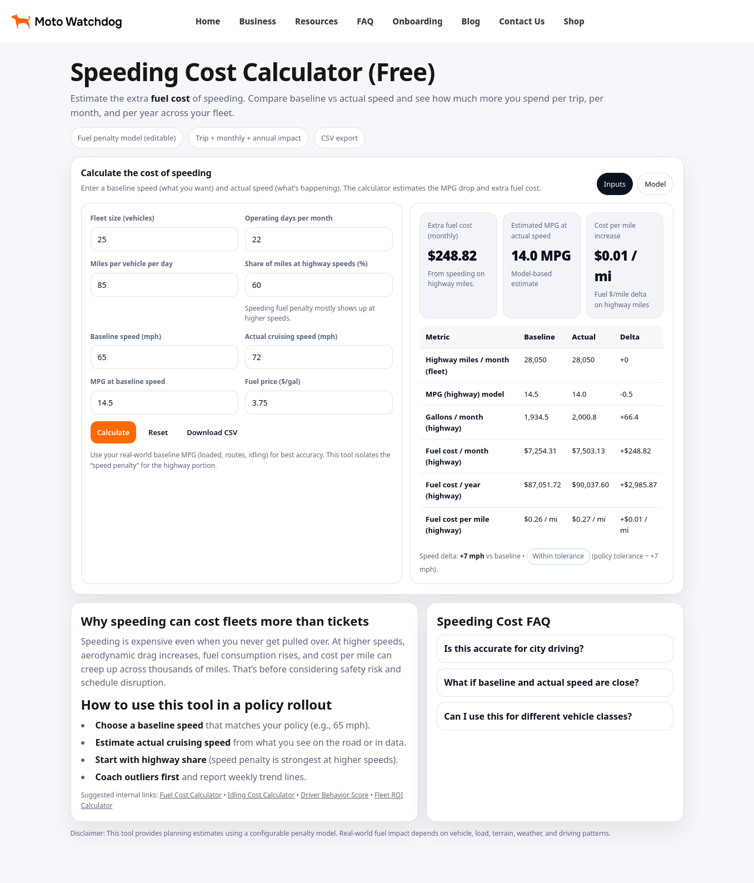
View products (700, 21)
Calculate (113, 432)
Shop (573, 21)
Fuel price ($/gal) (273, 381)
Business (257, 21)
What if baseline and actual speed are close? (541, 682)
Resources (316, 21)
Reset (158, 432)
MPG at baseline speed (128, 381)
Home (208, 21)
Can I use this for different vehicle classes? (538, 716)
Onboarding (417, 21)
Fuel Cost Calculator (190, 795)
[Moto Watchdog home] (66, 21)
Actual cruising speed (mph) (291, 336)
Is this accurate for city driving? (513, 648)
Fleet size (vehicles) (122, 218)
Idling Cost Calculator (261, 795)
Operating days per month (289, 218)
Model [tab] (655, 184)
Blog (470, 21)
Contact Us (522, 21)
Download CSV (212, 432)
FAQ (365, 21)
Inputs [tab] (615, 184)
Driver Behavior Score (334, 795)
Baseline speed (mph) (126, 336)
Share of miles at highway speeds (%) (306, 263)
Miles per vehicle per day (132, 263)
